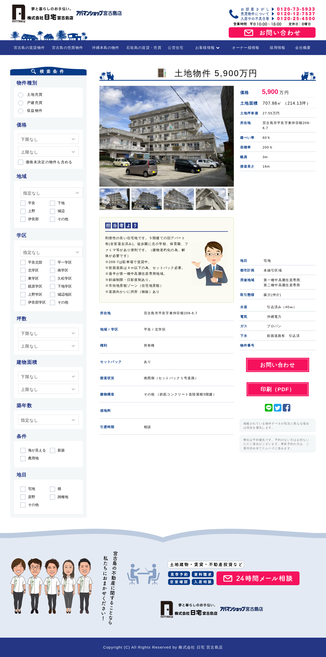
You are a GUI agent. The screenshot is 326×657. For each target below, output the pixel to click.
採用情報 (277, 48)
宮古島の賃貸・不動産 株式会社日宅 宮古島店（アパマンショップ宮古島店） (66, 13)
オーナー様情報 (245, 48)
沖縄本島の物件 (105, 48)
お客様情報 (207, 48)
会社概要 (303, 48)
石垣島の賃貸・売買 (143, 48)
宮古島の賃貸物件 (29, 48)
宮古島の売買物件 (67, 48)
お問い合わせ (272, 33)
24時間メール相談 (258, 578)
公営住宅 (175, 48)
